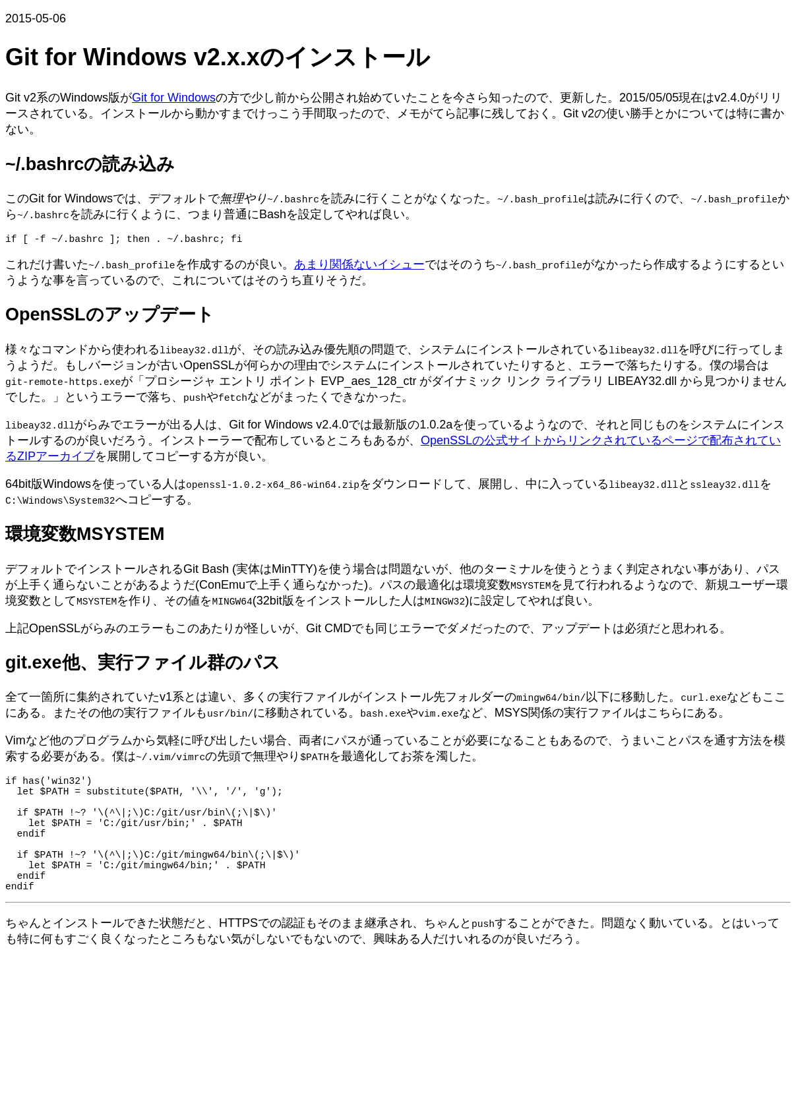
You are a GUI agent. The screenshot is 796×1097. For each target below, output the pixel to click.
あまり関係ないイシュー (358, 267)
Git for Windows (174, 97)
